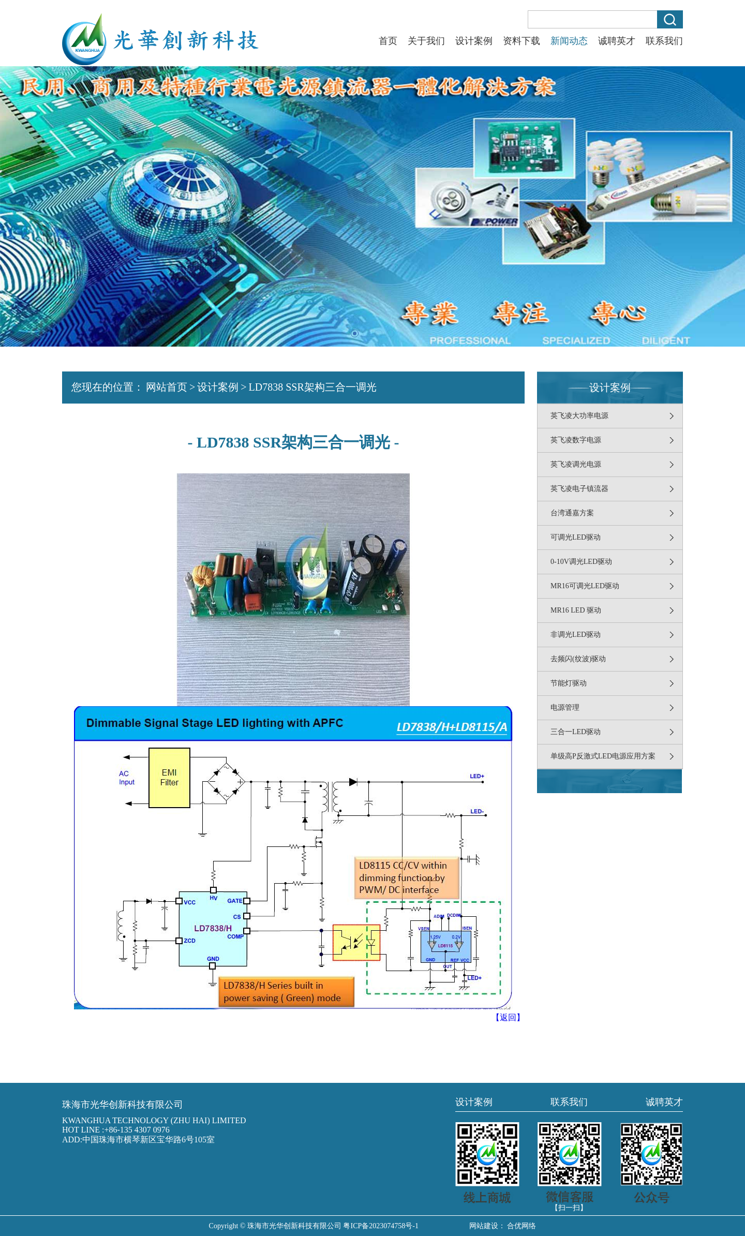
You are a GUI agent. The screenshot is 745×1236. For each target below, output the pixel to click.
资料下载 (521, 41)
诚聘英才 (616, 41)
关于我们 (426, 41)
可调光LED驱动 (575, 537)
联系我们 (664, 41)
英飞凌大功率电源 (579, 416)
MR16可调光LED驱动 (584, 586)
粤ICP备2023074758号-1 (380, 1226)
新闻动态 (569, 41)
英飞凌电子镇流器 (579, 489)
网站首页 (166, 387)
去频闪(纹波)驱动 (578, 659)
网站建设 (483, 1226)
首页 (388, 41)
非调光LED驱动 (575, 634)
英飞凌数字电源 (575, 440)
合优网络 (521, 1226)
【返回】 (508, 1017)
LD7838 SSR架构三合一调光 (313, 387)
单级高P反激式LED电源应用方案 (602, 756)
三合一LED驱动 (575, 732)
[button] (355, 333)
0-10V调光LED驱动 (581, 561)
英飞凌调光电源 (575, 464)
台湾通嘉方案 (572, 513)
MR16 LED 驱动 (575, 610)
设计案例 (474, 41)
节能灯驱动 (568, 683)
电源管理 (564, 707)
